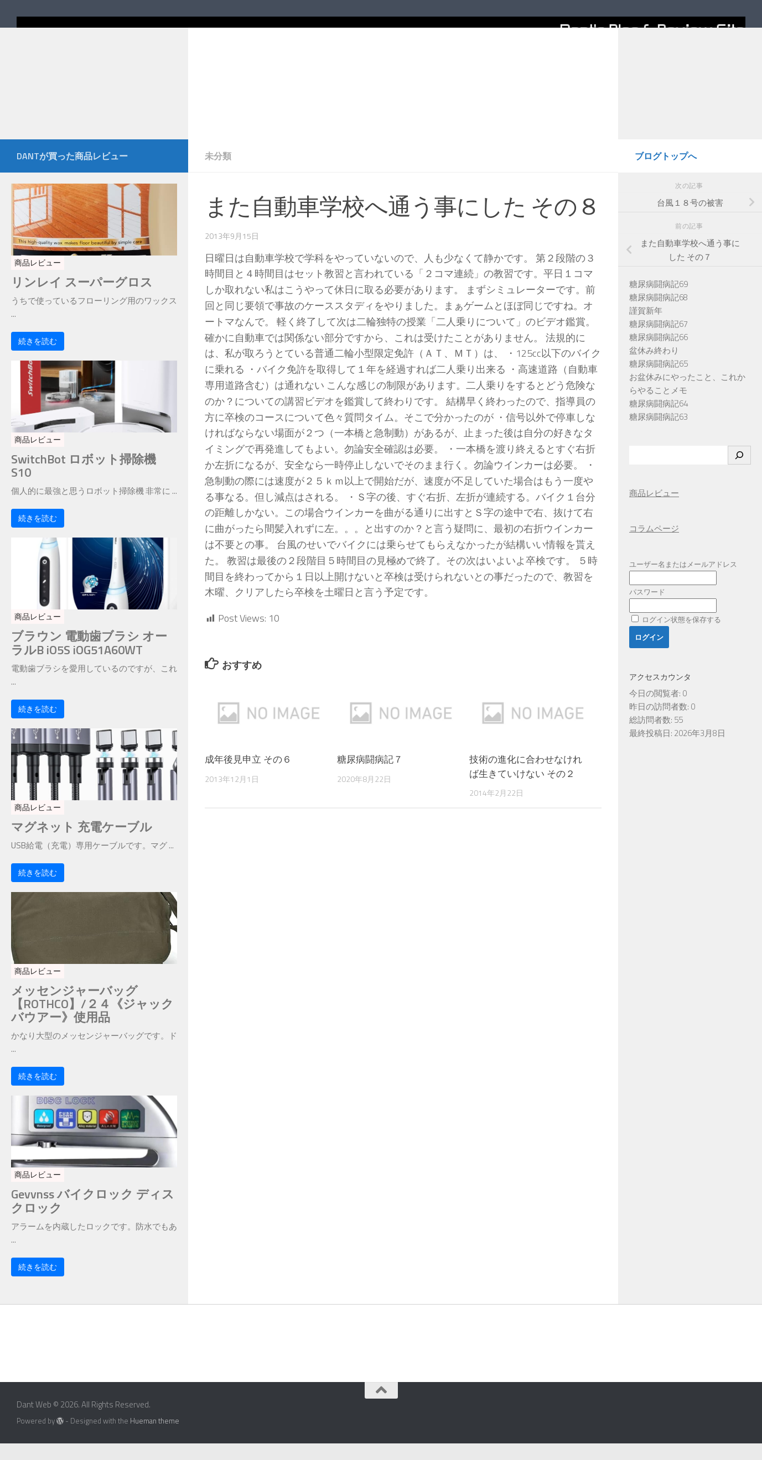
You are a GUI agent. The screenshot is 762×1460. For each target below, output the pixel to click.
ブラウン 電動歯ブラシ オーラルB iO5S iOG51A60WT (89, 659)
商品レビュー (37, 279)
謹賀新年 (645, 327)
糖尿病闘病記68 (658, 313)
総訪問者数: (651, 736)
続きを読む (37, 357)
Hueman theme (154, 1437)
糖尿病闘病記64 (658, 420)
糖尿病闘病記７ (370, 776)
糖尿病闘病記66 (658, 353)
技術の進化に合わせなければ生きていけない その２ (525, 783)
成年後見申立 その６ (248, 776)
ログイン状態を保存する (676, 636)
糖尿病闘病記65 (658, 380)
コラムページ (654, 545)
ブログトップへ (666, 172)
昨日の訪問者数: (660, 723)
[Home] (381, 78)
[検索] (739, 471)
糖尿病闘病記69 (658, 300)
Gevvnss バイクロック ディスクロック (92, 1217)
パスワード (647, 608)
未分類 (218, 172)
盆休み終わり (654, 367)
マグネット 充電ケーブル (81, 843)
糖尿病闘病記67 (658, 340)
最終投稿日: (651, 749)
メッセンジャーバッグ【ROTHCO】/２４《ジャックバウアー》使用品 (92, 1020)
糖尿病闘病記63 (658, 433)
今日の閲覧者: (655, 709)
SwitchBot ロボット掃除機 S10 (83, 482)
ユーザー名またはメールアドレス (683, 580)
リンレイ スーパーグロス (82, 298)
